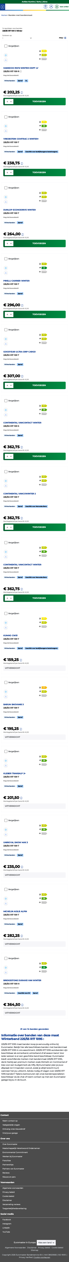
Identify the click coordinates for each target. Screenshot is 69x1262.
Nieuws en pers (8, 1259)
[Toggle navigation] (2, 7)
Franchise (6, 1242)
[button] (63, 44)
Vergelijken (13, 52)
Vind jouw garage (10, 1215)
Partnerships (7, 1246)
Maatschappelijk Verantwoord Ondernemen (21, 1230)
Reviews (5, 1254)
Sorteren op (7, 42)
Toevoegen (39, 115)
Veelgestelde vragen (11, 1207)
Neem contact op (9, 1202)
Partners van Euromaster (13, 1250)
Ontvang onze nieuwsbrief (13, 1211)
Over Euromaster (9, 1226)
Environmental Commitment (15, 1234)
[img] (6, 58)
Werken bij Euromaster (12, 1238)
